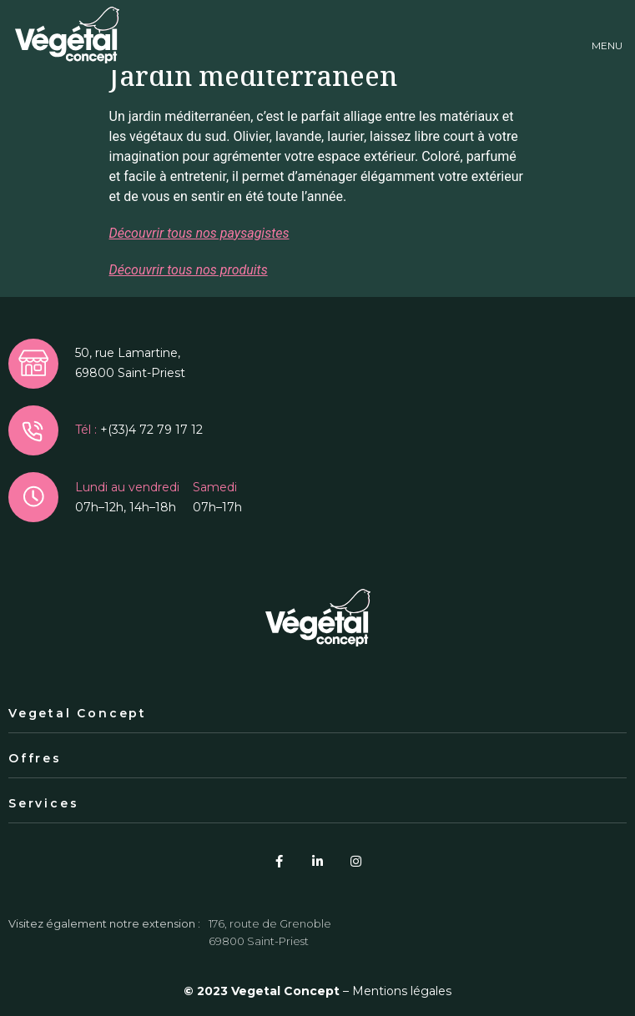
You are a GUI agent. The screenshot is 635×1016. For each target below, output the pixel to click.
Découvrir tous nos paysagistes (199, 233)
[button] (607, 35)
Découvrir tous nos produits (188, 270)
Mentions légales (401, 990)
